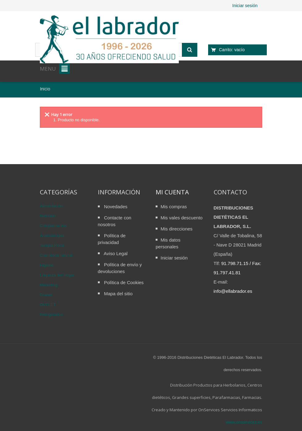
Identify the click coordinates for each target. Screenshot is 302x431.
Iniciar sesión (245, 5)
